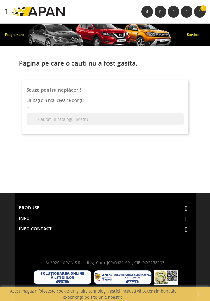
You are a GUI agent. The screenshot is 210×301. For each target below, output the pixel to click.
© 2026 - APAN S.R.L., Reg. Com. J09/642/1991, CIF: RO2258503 (105, 262)
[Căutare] (105, 119)
